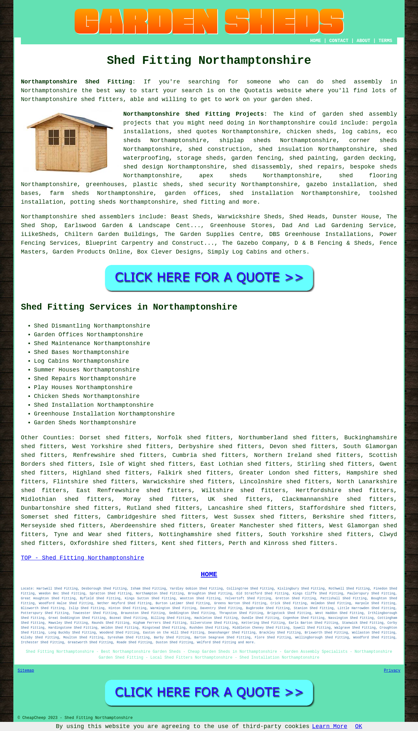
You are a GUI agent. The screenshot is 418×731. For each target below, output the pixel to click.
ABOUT (363, 40)
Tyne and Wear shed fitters (102, 534)
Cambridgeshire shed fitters (156, 517)
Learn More (329, 726)
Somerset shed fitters (59, 517)
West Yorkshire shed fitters (121, 446)
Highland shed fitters (111, 473)
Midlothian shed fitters (66, 499)
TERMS (385, 40)
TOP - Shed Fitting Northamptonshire (82, 558)
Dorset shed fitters (114, 437)
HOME (315, 40)
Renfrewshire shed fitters (118, 455)
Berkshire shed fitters (353, 517)
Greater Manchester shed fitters (266, 525)
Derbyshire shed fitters (220, 446)
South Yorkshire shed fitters (320, 534)
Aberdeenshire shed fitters (157, 525)
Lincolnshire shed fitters (284, 481)
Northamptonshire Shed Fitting (76, 82)
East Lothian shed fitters (245, 464)
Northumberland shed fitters (287, 437)
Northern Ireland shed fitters (307, 455)
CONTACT (339, 40)
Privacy (392, 670)
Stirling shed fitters (334, 464)
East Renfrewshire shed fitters (134, 490)
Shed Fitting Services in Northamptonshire (129, 307)
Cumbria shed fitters (209, 455)
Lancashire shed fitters (249, 508)
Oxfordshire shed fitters (112, 543)
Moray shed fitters (159, 499)
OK (358, 726)
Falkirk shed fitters (194, 473)
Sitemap (26, 670)
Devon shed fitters (302, 446)
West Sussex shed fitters (259, 517)
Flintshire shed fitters (94, 481)
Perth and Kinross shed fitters (281, 543)
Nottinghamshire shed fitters (209, 534)
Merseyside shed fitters (62, 525)
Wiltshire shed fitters (244, 490)
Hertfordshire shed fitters (345, 490)
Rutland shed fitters (163, 508)
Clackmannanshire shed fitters (338, 499)
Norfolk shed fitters (194, 437)
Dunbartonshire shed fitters (69, 508)
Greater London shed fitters (288, 473)
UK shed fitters (239, 499)
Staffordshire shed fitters (347, 508)
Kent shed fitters (192, 543)
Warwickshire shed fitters (187, 481)
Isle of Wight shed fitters (146, 464)
